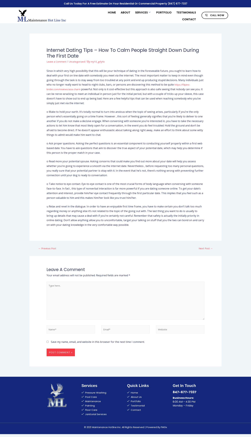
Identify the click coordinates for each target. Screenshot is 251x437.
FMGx (164, 430)
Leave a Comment (57, 61)
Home (112, 11)
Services (142, 11)
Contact (189, 18)
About (125, 11)
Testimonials (186, 11)
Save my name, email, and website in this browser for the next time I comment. (98, 344)
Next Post (205, 248)
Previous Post (48, 248)
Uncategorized (79, 61)
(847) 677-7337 (177, 3)
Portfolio (164, 11)
